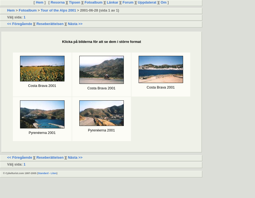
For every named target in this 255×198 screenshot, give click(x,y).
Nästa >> (75, 24)
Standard (43, 173)
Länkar (112, 2)
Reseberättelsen (50, 24)
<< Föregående (20, 24)
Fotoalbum (93, 2)
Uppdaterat (147, 2)
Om (163, 2)
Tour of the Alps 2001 (58, 10)
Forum (128, 2)
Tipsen (74, 2)
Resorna (58, 2)
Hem (39, 2)
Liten (54, 173)
